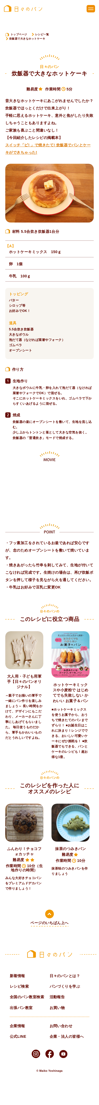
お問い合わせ (61, 1026)
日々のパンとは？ (65, 976)
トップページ (19, 34)
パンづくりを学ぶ (65, 986)
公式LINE (18, 1036)
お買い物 (57, 1008)
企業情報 (17, 1026)
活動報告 (57, 997)
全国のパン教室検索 (27, 997)
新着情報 (17, 976)
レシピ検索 (19, 986)
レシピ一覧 (42, 34)
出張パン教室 (21, 1008)
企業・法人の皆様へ (67, 1036)
